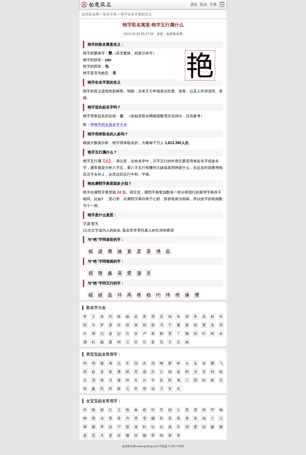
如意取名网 (90, 14)
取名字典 (110, 14)
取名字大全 (96, 308)
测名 (194, 4)
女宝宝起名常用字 (101, 401)
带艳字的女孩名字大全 (108, 125)
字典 (213, 4)
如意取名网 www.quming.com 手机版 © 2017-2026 (153, 446)
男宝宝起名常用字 (101, 354)
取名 (203, 4)
